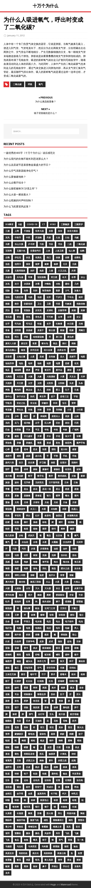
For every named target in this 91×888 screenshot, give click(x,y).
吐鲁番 (59, 323)
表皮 (77, 747)
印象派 (68, 303)
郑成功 (50, 787)
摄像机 (57, 469)
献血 (37, 608)
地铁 (39, 363)
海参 (26, 561)
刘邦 (35, 290)
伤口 (49, 257)
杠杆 (37, 515)
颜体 (28, 833)
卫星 (49, 303)
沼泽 (7, 555)
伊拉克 (18, 257)
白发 (7, 641)
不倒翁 (27, 230)
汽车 (24, 548)
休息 (28, 257)
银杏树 (15, 806)
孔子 (67, 389)
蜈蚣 (33, 740)
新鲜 (83, 475)
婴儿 (58, 389)
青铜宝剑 (32, 826)
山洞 (76, 416)
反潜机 (50, 310)
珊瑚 (42, 614)
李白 (28, 515)
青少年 (8, 826)
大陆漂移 (51, 376)
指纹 (17, 469)
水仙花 (25, 542)
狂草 (28, 601)
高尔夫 (35, 853)
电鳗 (67, 628)
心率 (7, 449)
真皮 (35, 647)
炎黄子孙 (78, 588)
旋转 (17, 482)
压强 (17, 310)
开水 (49, 436)
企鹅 (7, 257)
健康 (46, 264)
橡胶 (72, 528)
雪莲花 (81, 820)
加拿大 (77, 290)
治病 (74, 548)
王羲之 (74, 608)
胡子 (17, 707)
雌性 (71, 820)
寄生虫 (20, 409)
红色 (51, 681)
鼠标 (35, 866)
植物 (35, 528)
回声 (73, 350)
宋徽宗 (45, 403)
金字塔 (20, 793)
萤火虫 (80, 727)
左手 (37, 422)
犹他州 (18, 601)
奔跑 (7, 389)
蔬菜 (53, 733)
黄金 (69, 859)
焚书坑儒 (9, 594)
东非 (60, 230)
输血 (65, 773)
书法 (60, 244)
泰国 (35, 555)
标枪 (44, 522)
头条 (81, 383)
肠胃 (7, 700)
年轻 (56, 429)
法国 (17, 555)
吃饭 (39, 323)
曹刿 (76, 495)
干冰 (28, 429)
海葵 (7, 568)
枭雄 (35, 522)
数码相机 (62, 475)
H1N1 (53, 224)
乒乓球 (31, 244)
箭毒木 (63, 674)
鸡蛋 (28, 859)
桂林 (7, 528)
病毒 (37, 634)
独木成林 (46, 601)
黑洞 (26, 866)
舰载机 (8, 720)
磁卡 (76, 654)
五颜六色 (21, 250)
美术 (54, 687)
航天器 (62, 714)
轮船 (44, 773)
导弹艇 (59, 409)
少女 (7, 416)
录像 (19, 442)
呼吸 (30, 84)
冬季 (73, 277)
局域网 (43, 416)
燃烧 (39, 594)
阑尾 (30, 813)
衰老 (7, 753)
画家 (7, 634)
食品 (17, 839)
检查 (26, 528)
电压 (49, 621)
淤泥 (7, 575)
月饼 (74, 502)
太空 (30, 383)
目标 (78, 641)
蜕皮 (42, 740)
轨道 (7, 773)
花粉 (56, 720)
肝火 (78, 694)
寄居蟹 (8, 409)
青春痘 (20, 826)
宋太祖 (33, 403)
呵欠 (17, 336)
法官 (26, 555)
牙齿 (71, 594)
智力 (49, 495)
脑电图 (66, 707)
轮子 (26, 773)
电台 (58, 621)
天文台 (72, 376)
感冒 (74, 449)
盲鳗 (17, 647)
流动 (74, 555)
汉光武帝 (67, 542)
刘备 (17, 290)
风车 (58, 833)
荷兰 (42, 727)
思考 (26, 449)
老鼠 (7, 694)
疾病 (28, 634)
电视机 (38, 628)
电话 (49, 628)
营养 (7, 733)
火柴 (66, 581)
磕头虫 (29, 661)
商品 (55, 343)
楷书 (54, 528)
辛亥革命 (76, 773)
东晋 (51, 230)
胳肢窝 (36, 707)
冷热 (58, 283)
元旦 (65, 264)
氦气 (76, 535)
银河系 (27, 806)
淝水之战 (65, 568)
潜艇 (71, 575)
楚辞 (44, 528)
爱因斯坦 (60, 594)
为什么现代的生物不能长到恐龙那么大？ (26, 158)
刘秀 (26, 290)
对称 (39, 409)
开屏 (39, 436)
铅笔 (74, 800)
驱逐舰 (56, 846)
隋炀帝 (8, 820)
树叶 (61, 522)
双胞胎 (27, 310)
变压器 (8, 316)
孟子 (53, 396)
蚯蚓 (7, 740)
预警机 (18, 833)
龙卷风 (77, 866)
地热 (21, 363)
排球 (26, 469)
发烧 (73, 310)
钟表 (17, 800)
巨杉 (58, 422)
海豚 (26, 568)
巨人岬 (47, 422)
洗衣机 (64, 555)
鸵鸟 (37, 859)
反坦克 (38, 310)
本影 (64, 508)
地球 (30, 363)
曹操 (7, 502)
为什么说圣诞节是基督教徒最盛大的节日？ (27, 164)
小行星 (79, 409)
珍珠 (51, 614)
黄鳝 (78, 859)
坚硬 (67, 363)
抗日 (21, 462)
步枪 (21, 535)
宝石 (64, 403)
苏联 (7, 727)
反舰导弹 (62, 310)
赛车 (51, 760)
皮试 (51, 641)
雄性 (46, 820)
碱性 (58, 654)
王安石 (63, 608)
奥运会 (29, 389)
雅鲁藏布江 (58, 820)
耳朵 (17, 694)
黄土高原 (48, 859)
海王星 (77, 561)
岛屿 (7, 422)
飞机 (67, 833)
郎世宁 (38, 787)
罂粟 (26, 687)
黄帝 (60, 859)
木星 (44, 508)
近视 (58, 780)
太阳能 (61, 383)
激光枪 (22, 581)
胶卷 (46, 707)
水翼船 (55, 542)
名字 (49, 323)
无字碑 (27, 482)
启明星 (18, 330)
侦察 (67, 257)
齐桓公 (55, 866)
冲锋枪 (47, 283)
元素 (7, 270)
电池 (81, 621)
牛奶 (81, 594)
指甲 (7, 469)
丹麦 (49, 237)
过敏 (17, 780)
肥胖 (26, 700)
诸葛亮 (8, 760)
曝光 (67, 495)
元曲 (74, 264)
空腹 (62, 667)
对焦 (30, 409)
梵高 (17, 528)
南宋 (81, 297)
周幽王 (82, 330)
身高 (74, 767)
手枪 (74, 455)
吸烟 (62, 330)
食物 (26, 839)
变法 (19, 316)
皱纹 (60, 641)
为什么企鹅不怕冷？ (15, 182)
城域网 (18, 369)
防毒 (39, 813)
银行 (37, 806)
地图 (83, 356)
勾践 (30, 297)
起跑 (73, 760)
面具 (68, 826)
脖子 (76, 707)
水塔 (35, 542)
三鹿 (7, 230)
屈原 (67, 416)
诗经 (73, 753)
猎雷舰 (79, 601)
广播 (7, 436)
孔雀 (76, 389)
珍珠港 (62, 614)
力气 (67, 290)
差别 (67, 422)
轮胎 (35, 773)
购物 (41, 760)
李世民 (18, 515)
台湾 (60, 316)
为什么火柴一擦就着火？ (17, 194)
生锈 (17, 621)
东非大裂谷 (72, 230)
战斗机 (38, 455)
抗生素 (31, 462)
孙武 (32, 396)
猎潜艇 (68, 601)
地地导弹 (9, 363)
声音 (37, 369)
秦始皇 (82, 661)
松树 (7, 522)
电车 (58, 628)
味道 (7, 336)
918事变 (9, 224)
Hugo (53, 884)
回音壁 (8, 356)
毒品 (49, 535)
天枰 (83, 376)
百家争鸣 (30, 641)
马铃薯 (45, 846)
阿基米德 (71, 813)
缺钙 (17, 687)
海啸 (35, 561)
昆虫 (26, 489)
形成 (49, 442)
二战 (69, 244)
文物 (73, 475)
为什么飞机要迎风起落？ (17, 206)
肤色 (17, 700)
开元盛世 (28, 436)
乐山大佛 (19, 244)
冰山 (83, 277)
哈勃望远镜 (38, 336)
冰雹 (37, 283)
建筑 (17, 436)
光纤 (32, 270)
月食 (65, 502)
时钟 (17, 489)
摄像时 (45, 469)
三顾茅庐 (78, 224)
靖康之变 (57, 826)
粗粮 (83, 674)
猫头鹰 (27, 608)
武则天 (31, 535)
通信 (19, 787)
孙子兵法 (21, 396)
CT (43, 224)
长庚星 (8, 813)
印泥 (58, 303)
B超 (20, 224)
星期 (76, 489)
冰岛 (7, 283)
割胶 (58, 290)
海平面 (45, 561)
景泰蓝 (38, 495)
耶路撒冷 (28, 694)
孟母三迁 (64, 396)
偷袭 (56, 264)
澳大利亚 (9, 581)
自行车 (41, 714)
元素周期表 (20, 270)
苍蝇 (65, 720)
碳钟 (67, 654)
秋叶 (53, 661)
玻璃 (33, 614)
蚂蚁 (62, 733)
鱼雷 (80, 853)
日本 (66, 482)
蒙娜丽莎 (19, 733)
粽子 (7, 681)
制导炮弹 (46, 290)
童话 (23, 674)
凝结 (67, 283)
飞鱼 (7, 839)
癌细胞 (64, 634)
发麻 (83, 310)
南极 (7, 303)
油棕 (56, 548)
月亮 (17, 502)
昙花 (35, 489)
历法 (7, 310)
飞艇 (76, 833)
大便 (78, 369)
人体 (48, 250)
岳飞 (17, 422)
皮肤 (41, 641)
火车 (28, 588)
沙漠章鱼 (44, 548)
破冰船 (47, 654)
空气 (39, 667)
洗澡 (44, 555)
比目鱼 (59, 535)
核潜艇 (71, 522)
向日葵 (70, 323)
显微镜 (27, 495)
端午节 (33, 674)
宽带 (73, 403)
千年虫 (70, 297)
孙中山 (8, 396)
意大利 (64, 449)
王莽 (17, 614)
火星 (57, 581)
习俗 (41, 244)
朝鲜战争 (21, 508)
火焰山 (77, 581)
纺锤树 (61, 681)
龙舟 (7, 872)
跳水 (46, 767)
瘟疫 (46, 634)
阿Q (60, 813)
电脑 (19, 628)
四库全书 (61, 350)
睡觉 (19, 654)
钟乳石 (74, 793)
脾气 (31, 714)
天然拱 (8, 383)
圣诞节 (72, 356)
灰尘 (58, 588)
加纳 (7, 297)
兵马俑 (20, 277)
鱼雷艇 (8, 859)
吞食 (7, 330)
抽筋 (53, 462)
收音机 (68, 469)
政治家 (20, 475)
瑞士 (81, 614)
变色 (28, 316)
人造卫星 (59, 250)
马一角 (80, 839)
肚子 (62, 694)
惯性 (54, 449)
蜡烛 (79, 740)
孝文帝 (42, 396)
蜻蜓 (7, 747)
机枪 (7, 515)
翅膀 (63, 687)
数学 (51, 475)
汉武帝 (79, 542)
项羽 (7, 833)
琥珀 (72, 614)
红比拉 (29, 681)
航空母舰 (74, 714)
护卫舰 (42, 462)
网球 (35, 687)
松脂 (17, 522)
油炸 (65, 548)
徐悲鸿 (68, 442)
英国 (17, 727)
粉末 (73, 674)
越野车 (8, 767)
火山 (48, 581)
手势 (56, 455)
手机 (65, 455)
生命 (7, 621)
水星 (44, 542)
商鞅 (73, 343)
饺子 (44, 839)
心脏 (17, 449)
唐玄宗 (24, 343)
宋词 (55, 403)
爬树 (49, 594)
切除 (7, 290)
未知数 (54, 508)
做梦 (37, 264)
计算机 (63, 753)
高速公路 (61, 853)
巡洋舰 (27, 422)
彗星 (39, 442)
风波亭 (47, 833)
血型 (49, 747)
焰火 (21, 594)
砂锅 (37, 654)
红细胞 (40, 681)
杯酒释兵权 (72, 515)
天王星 (20, 383)
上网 (17, 230)
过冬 (7, 780)
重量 (67, 787)
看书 (26, 647)
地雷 (49, 363)
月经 (56, 502)
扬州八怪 (9, 462)
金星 (30, 793)
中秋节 (18, 237)
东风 (7, 237)
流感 (7, 561)
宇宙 (76, 396)
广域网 (75, 429)
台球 (69, 316)
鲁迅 (19, 859)
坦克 (76, 363)
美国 (44, 687)
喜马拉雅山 (10, 350)
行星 (59, 747)
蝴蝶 (17, 747)
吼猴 (71, 330)
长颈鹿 (20, 813)
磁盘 (19, 661)
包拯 (39, 297)
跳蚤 (65, 767)
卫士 (39, 303)
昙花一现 (46, 489)
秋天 (62, 661)
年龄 (65, 429)
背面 (7, 707)
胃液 (61, 700)
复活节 (47, 369)
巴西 (76, 422)
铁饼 (56, 800)
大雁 (62, 376)
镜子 (46, 806)
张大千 (68, 436)
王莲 (7, 614)
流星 (17, 561)
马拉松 (20, 846)
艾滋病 (38, 720)
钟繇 (7, 800)
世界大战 (39, 230)
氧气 (41, 84)
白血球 (18, 641)
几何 (76, 283)
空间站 (72, 667)
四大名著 (48, 350)
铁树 (33, 800)
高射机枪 (23, 853)
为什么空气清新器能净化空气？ (21, 170)
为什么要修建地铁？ (15, 176)
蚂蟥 (71, 733)
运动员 (36, 780)
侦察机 (77, 257)
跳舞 (56, 767)
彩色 (58, 442)
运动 (26, 780)
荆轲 (26, 727)
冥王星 (54, 277)
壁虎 (28, 369)
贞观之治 (30, 760)
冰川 (17, 283)
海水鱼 (66, 561)
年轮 (46, 429)
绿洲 (7, 687)
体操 (58, 257)
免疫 (41, 270)
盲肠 (7, 647)
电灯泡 (8, 628)
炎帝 (67, 588)
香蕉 (70, 839)
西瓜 (41, 753)
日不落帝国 (54, 482)
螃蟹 (26, 747)
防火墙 (50, 813)
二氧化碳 (17, 84)
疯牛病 (18, 634)
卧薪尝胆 (28, 303)
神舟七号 (41, 661)
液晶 (54, 568)
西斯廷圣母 (29, 753)
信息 (7, 264)
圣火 (62, 356)
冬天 (64, 277)
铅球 (65, 800)
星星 (67, 489)
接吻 (35, 469)
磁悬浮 (8, 661)
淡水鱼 (77, 568)
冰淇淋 (27, 283)
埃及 (7, 369)
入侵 (51, 270)
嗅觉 (23, 350)
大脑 (30, 376)
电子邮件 (69, 621)
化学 (49, 297)
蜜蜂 (70, 740)
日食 (76, 482)
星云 (58, 489)
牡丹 (7, 601)
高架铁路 (48, 853)
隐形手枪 (21, 820)
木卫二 (33, 508)
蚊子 (81, 733)
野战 (76, 787)
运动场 (47, 780)
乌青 (7, 244)
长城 (74, 806)
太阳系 (50, 383)
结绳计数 (73, 681)
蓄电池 (31, 733)
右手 (7, 323)
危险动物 (80, 303)
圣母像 (52, 356)
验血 (76, 846)
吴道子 (40, 330)
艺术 (28, 720)
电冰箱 (38, 621)
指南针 (74, 462)
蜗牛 (51, 740)
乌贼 (76, 237)
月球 (26, 502)
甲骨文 (27, 621)
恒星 (44, 449)
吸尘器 (52, 330)
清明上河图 (20, 575)
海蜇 (17, 568)
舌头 (51, 714)
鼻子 (44, 866)
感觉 (19, 455)
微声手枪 (80, 442)
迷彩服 (8, 787)
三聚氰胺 (65, 224)
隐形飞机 (34, 820)
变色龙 (38, 316)
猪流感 (8, 608)
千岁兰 (59, 297)
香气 (61, 839)
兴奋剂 (8, 277)
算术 (53, 674)
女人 (39, 389)
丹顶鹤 (38, 237)
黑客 (17, 866)
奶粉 (49, 389)
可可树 (50, 316)
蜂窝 (24, 740)
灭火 (37, 588)
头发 (71, 383)
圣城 (41, 356)
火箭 (7, 588)
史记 (78, 316)
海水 (56, 561)
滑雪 (62, 575)
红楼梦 (18, 681)
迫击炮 (79, 780)
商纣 (64, 343)
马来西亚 (32, 846)
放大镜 (8, 475)
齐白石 (66, 866)
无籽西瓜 (39, 482)
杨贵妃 (59, 515)
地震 (58, 363)
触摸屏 (52, 753)
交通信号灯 (35, 250)
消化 (44, 568)
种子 (71, 661)
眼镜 (76, 647)
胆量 (77, 700)
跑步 (37, 767)
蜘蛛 (61, 740)
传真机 (38, 257)
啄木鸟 (45, 343)
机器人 (74, 508)
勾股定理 (19, 297)
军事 (30, 277)
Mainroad (66, 884)
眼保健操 (46, 647)
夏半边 (59, 369)
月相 (46, 502)
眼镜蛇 (8, 654)
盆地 (69, 641)
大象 (39, 376)
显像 (17, 495)
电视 (28, 628)
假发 (28, 264)
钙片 (64, 793)
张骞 (78, 436)
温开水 (52, 575)
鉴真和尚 (41, 793)
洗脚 (54, 555)
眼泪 (58, 647)
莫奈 (61, 727)
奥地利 (18, 389)
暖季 (58, 495)
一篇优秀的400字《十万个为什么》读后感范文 (29, 152)
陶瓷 (82, 813)
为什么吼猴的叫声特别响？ (18, 200)
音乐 (78, 826)
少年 (17, 416)
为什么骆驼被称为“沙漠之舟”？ (21, 188)
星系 (7, 495)
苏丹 (74, 720)
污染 (14, 548)
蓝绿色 (42, 733)
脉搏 (56, 707)
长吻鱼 (64, 806)
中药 (28, 237)
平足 (37, 429)
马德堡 (8, 846)
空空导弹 (51, 667)
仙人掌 (72, 250)
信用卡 (18, 264)
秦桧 (7, 667)
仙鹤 (82, 250)
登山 (74, 634)
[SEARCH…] (45, 131)
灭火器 (47, 588)
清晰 (32, 575)
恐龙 (35, 449)
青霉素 (45, 826)
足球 (19, 767)
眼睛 (67, 647)
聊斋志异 (41, 694)
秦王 (17, 667)
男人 (76, 628)
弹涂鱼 (8, 442)
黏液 (7, 866)
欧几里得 (9, 535)
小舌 (69, 409)
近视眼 (68, 780)
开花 (58, 436)
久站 (67, 237)
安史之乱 (21, 403)
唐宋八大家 (10, 343)
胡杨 (26, 707)
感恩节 (8, 455)
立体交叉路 (10, 674)
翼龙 (72, 687)
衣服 (68, 747)
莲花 (70, 727)
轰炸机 (55, 773)
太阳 (39, 383)
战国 (28, 455)
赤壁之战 (62, 760)
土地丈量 (21, 356)
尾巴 (26, 416)
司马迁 (29, 323)
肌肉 (53, 694)
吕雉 (81, 323)
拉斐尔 (63, 462)
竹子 (44, 674)
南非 (17, 303)
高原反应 (9, 853)
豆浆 (19, 760)
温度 (41, 575)
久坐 (58, 237)
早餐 (7, 489)
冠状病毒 (41, 277)
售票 (34, 343)
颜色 (37, 833)
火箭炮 (18, 588)
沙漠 (33, 548)
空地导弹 (28, 667)
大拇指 (8, 376)
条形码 (47, 515)
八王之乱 (62, 270)
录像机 (29, 442)
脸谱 (14, 714)
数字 (30, 475)
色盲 (19, 720)
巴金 (7, 429)
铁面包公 (44, 800)
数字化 (40, 475)
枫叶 (26, 522)
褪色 (17, 753)
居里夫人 (56, 416)
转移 (17, 773)
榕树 (63, 528)
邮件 (28, 787)
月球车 (36, 502)
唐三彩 (59, 336)
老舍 (81, 687)
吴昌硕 (29, 330)
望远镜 (8, 508)
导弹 (49, 409)
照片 (30, 594)
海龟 (35, 568)
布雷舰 (18, 429)
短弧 (28, 654)
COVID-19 (32, 224)
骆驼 (66, 846)
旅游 (7, 482)
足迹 (28, 767)
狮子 (58, 601)
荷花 (51, 727)
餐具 (35, 839)
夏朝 (69, 369)
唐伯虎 (70, 336)
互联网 (8, 250)
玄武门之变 (49, 608)
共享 (73, 270)
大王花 (20, 376)
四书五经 (34, 350)
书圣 (51, 244)
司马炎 (18, 323)
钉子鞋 (54, 793)
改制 (78, 469)
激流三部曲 (35, 581)
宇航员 (8, 403)
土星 (32, 356)
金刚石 (8, 793)
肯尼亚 (36, 700)
